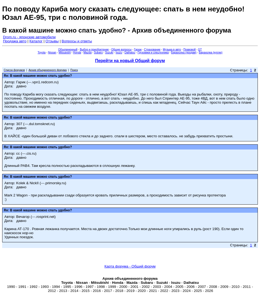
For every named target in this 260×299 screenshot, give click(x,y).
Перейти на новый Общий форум (130, 60)
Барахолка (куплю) (210, 52)
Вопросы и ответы (77, 41)
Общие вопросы (121, 49)
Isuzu (119, 52)
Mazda (87, 52)
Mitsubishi (65, 52)
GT (200, 49)
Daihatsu (129, 52)
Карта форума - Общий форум (130, 266)
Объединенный (67, 49)
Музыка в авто (172, 49)
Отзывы (52, 41)
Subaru (98, 52)
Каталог (35, 41)
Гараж (137, 49)
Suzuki (109, 52)
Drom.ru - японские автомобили (29, 37)
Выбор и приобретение (94, 49)
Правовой (189, 49)
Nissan (52, 52)
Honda (77, 52)
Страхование (152, 49)
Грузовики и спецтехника (153, 52)
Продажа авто (15, 41)
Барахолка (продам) (184, 52)
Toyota (41, 52)
